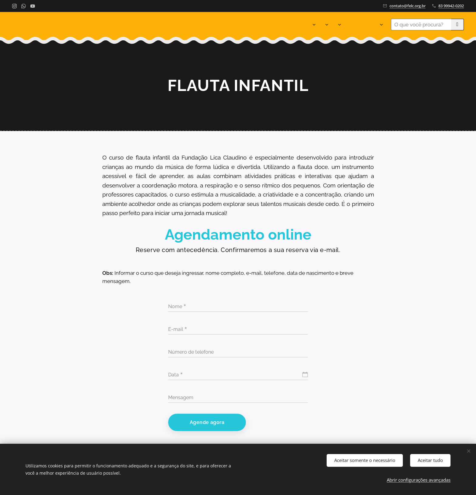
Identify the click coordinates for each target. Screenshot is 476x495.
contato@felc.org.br (407, 5)
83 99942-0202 (451, 5)
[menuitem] (144, 24)
